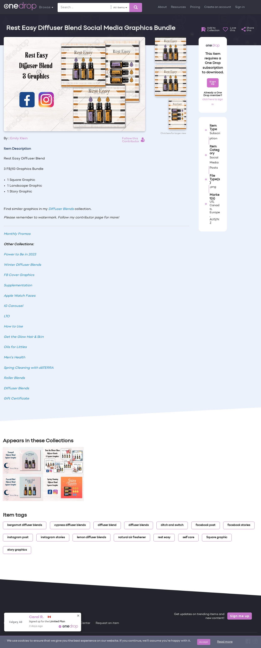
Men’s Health (14, 357)
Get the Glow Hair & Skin (24, 337)
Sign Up (212, 82)
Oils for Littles (15, 347)
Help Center (81, 623)
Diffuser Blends (61, 209)
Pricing (195, 7)
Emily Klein (19, 138)
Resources (178, 7)
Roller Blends (14, 378)
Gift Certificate (16, 398)
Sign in (240, 7)
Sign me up (239, 616)
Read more (225, 642)
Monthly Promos (17, 234)
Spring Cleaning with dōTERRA (28, 368)
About (162, 7)
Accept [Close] (203, 641)
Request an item (107, 623)
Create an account (217, 7)
